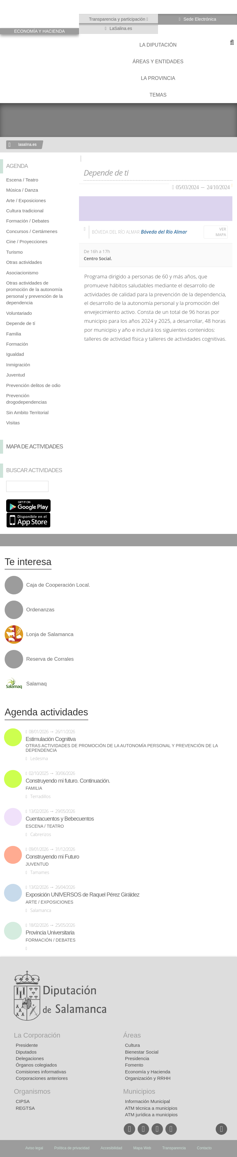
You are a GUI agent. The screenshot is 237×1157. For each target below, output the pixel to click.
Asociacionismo (22, 272)
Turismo (14, 252)
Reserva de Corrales (50, 659)
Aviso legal (34, 1148)
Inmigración (18, 364)
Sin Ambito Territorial (27, 412)
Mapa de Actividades (34, 446)
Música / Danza (22, 190)
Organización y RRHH (148, 1078)
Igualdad (15, 354)
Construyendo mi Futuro (52, 857)
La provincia (158, 78)
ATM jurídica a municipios (151, 1114)
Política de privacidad (71, 1148)
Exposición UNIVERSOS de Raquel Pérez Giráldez (82, 895)
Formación (17, 344)
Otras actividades (24, 262)
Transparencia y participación (117, 19)
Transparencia (174, 1148)
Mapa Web (142, 1148)
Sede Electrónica (199, 19)
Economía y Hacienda (147, 1071)
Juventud (15, 374)
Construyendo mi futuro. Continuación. (68, 781)
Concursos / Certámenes (31, 231)
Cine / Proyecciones (26, 241)
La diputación (158, 45)
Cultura (132, 1045)
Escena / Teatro (22, 179)
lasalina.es (27, 144)
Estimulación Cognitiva (51, 739)
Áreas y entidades (158, 61)
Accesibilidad (111, 1148)
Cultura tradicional (25, 210)
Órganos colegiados (36, 1065)
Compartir (7, 540)
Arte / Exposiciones (26, 200)
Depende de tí (20, 323)
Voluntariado (19, 313)
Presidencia (137, 1058)
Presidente (27, 1045)
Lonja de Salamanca (49, 634)
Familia (13, 333)
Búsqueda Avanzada (65, 486)
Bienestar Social (141, 1052)
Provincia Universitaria (50, 933)
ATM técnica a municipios (151, 1108)
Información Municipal (147, 1101)
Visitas (13, 422)
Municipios (139, 1091)
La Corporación (37, 1035)
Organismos (32, 1091)
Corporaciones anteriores (42, 1078)
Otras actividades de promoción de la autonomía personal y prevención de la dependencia (122, 748)
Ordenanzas (40, 610)
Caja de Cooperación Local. (58, 585)
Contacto (204, 1148)
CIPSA (23, 1101)
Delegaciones (30, 1058)
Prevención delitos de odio (33, 385)
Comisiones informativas (41, 1071)
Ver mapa (221, 232)
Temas (157, 95)
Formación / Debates (27, 220)
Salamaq (36, 684)
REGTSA (25, 1108)
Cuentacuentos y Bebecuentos (60, 819)
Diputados (26, 1052)
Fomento (134, 1065)
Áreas (132, 1035)
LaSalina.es (120, 28)
